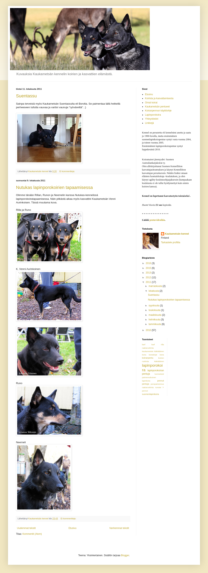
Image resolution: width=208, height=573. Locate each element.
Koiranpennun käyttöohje (158, 110)
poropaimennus (157, 384)
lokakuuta (154, 291)
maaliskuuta (155, 315)
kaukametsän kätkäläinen (153, 351)
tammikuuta (155, 324)
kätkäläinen (159, 361)
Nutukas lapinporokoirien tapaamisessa (54, 187)
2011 (149, 282)
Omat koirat (151, 102)
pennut (160, 380)
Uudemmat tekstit (26, 528)
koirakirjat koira (156, 355)
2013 (149, 272)
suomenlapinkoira (150, 394)
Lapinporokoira (153, 114)
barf (143, 344)
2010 (149, 330)
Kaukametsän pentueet (157, 106)
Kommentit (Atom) (32, 534)
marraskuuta (156, 286)
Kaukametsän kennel (177, 233)
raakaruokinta (148, 387)
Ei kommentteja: (67, 171)
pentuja (145, 384)
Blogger (125, 555)
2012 (149, 277)
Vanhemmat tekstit (119, 528)
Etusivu (72, 528)
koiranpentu (147, 358)
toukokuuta (155, 310)
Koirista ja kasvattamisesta (159, 98)
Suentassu (26, 95)
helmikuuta (155, 319)
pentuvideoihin (157, 220)
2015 (149, 268)
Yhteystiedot (151, 118)
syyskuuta (154, 305)
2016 (149, 263)
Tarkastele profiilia (170, 242)
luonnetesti (159, 374)
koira (144, 355)
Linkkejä (149, 123)
